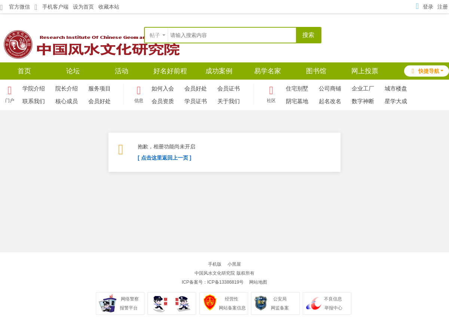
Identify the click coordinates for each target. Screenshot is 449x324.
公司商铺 (330, 88)
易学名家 (267, 71)
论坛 (73, 71)
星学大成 (396, 101)
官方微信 (15, 7)
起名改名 (330, 101)
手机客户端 (51, 6)
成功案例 (218, 71)
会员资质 (163, 101)
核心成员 (66, 101)
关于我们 (228, 101)
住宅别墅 (297, 88)
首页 (24, 71)
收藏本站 (108, 7)
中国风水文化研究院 (215, 273)
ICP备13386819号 (225, 282)
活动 (121, 71)
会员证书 (228, 88)
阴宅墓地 (297, 101)
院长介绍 (66, 88)
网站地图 (258, 282)
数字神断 (363, 101)
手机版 (215, 264)
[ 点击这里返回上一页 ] (164, 158)
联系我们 (33, 101)
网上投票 (364, 71)
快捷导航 (424, 71)
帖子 (155, 35)
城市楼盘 (396, 88)
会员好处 (99, 101)
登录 (428, 7)
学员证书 (195, 101)
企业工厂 (363, 88)
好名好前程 (170, 71)
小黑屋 (234, 264)
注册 (442, 7)
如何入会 (163, 88)
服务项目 (99, 88)
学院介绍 (33, 88)
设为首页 (83, 7)
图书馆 (316, 71)
